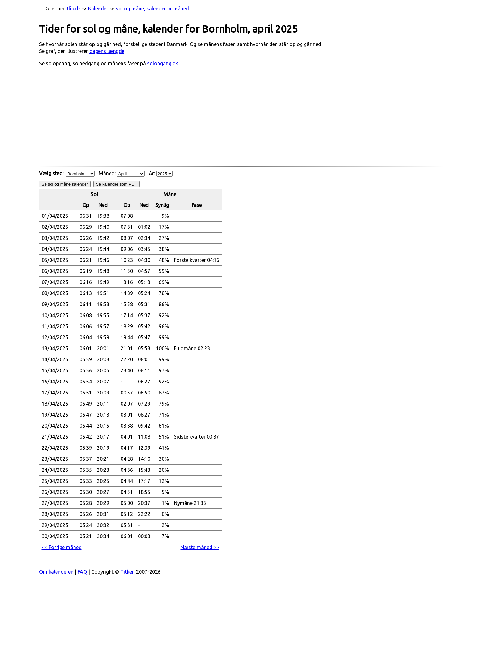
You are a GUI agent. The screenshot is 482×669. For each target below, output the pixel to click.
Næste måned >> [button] (200, 547)
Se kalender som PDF (116, 184)
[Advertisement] (241, 119)
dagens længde (106, 51)
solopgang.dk (162, 63)
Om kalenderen (56, 572)
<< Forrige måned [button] (62, 547)
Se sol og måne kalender (65, 184)
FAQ (82, 572)
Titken (127, 572)
